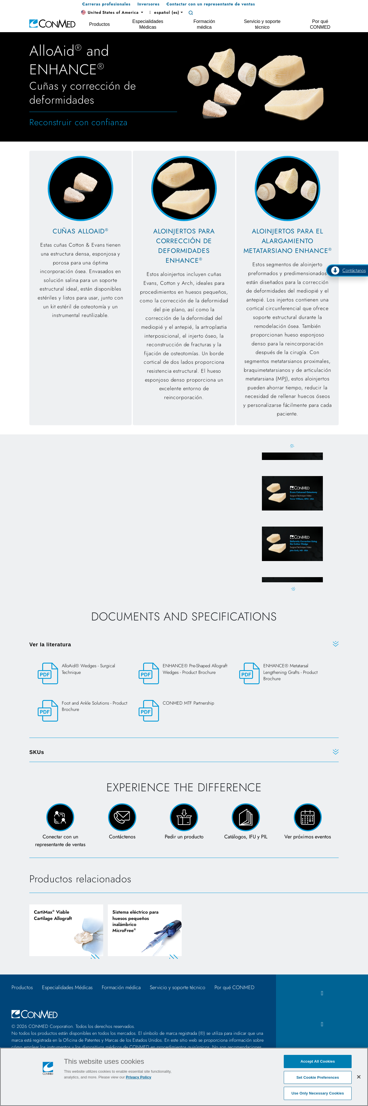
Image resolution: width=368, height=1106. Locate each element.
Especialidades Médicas (67, 989)
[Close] (358, 1076)
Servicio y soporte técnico (177, 989)
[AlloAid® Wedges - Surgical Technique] (83, 674)
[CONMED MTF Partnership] (184, 711)
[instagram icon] (322, 1025)
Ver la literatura (50, 645)
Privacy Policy (138, 1077)
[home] (52, 23)
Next (292, 589)
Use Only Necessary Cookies (318, 1093)
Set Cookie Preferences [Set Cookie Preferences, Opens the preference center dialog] (317, 1077)
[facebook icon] (322, 994)
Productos (22, 989)
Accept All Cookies (317, 1061)
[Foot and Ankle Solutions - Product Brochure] (83, 712)
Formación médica (121, 989)
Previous (292, 446)
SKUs (36, 753)
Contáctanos (348, 270)
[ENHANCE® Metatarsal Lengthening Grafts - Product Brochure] (285, 677)
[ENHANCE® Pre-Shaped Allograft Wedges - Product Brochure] (184, 674)
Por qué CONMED (234, 989)
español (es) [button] (163, 12)
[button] (112, 12)
